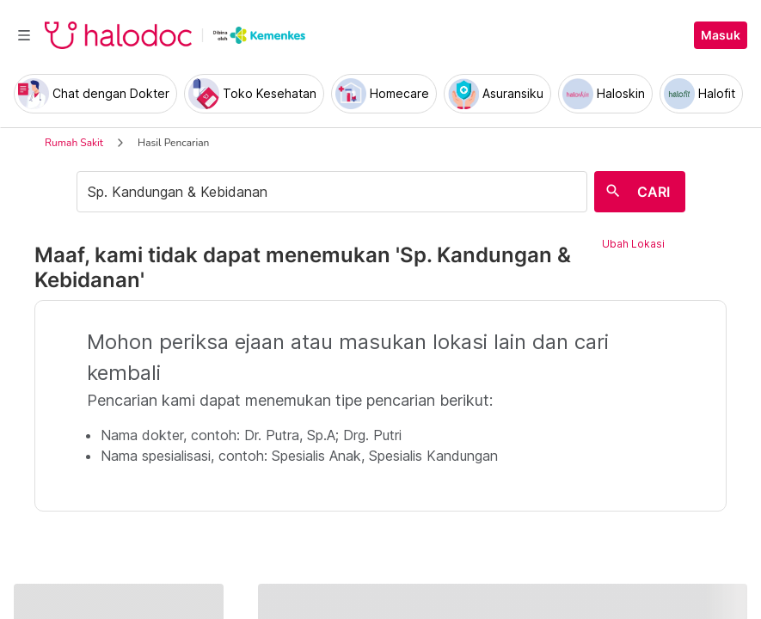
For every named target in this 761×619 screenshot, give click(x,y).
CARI (653, 191)
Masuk (720, 35)
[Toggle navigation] (24, 35)
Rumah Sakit (74, 143)
